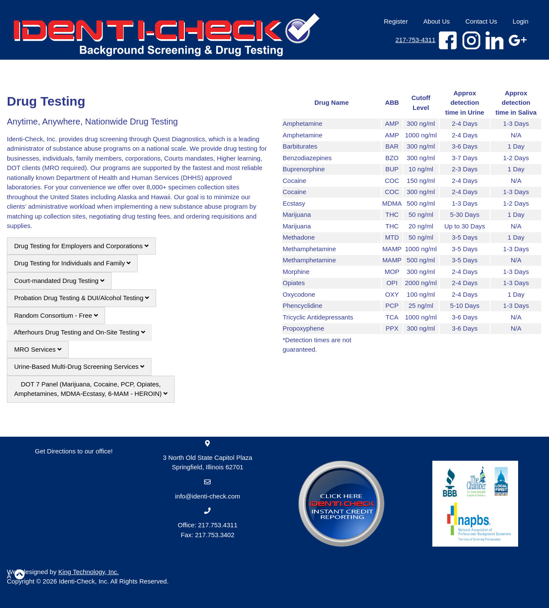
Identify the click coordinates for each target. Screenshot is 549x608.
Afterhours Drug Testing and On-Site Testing (79, 332)
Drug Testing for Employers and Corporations (81, 245)
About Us (436, 21)
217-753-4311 (415, 39)
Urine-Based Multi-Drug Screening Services (79, 366)
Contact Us (481, 21)
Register (396, 21)
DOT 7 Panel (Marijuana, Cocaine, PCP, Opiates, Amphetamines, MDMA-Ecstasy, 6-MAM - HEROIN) (90, 389)
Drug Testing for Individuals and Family (72, 263)
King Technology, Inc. (88, 571)
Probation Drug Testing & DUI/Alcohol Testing (81, 297)
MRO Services (37, 349)
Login (520, 21)
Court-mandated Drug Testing (59, 280)
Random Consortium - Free (56, 315)
